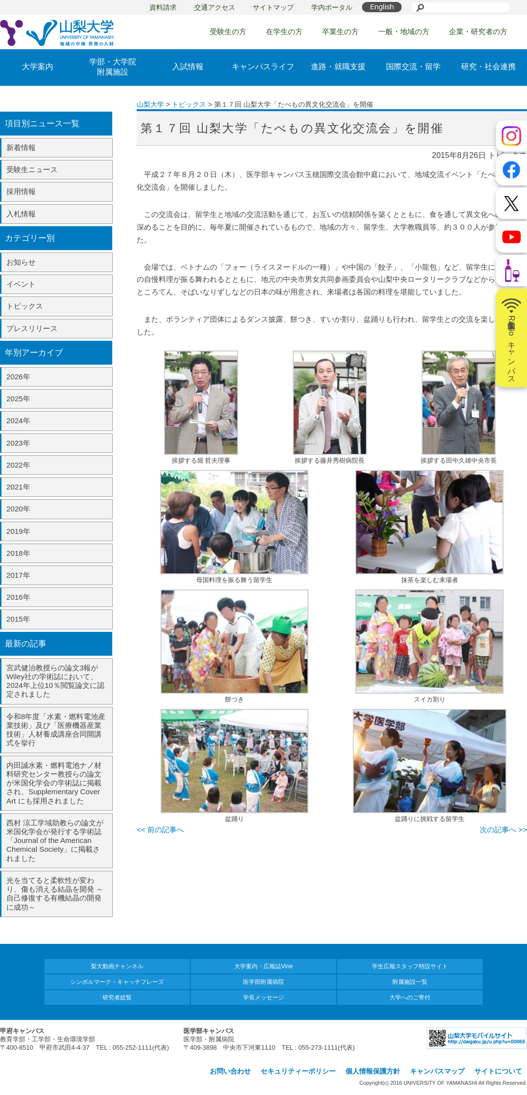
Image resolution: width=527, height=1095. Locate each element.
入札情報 (21, 214)
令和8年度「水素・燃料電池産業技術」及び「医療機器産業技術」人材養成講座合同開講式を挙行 (55, 729)
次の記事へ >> (503, 829)
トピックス (24, 306)
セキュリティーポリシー (298, 1071)
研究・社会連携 (488, 66)
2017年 (18, 575)
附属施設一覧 (409, 981)
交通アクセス (214, 7)
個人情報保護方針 (372, 1071)
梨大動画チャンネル (117, 966)
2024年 (18, 420)
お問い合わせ (230, 1071)
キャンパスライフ (263, 66)
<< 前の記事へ (160, 829)
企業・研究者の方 (478, 31)
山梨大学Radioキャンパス (511, 338)
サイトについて (498, 1071)
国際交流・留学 (413, 66)
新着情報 (21, 147)
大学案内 (37, 66)
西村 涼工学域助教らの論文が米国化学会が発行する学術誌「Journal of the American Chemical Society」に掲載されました (54, 840)
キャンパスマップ (437, 1071)
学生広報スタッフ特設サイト (410, 966)
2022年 (18, 465)
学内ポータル (331, 7)
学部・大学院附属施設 (112, 67)
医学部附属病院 (263, 981)
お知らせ (21, 262)
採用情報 (21, 191)
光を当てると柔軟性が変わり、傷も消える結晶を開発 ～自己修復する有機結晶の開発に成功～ (54, 893)
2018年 (18, 553)
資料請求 (163, 7)
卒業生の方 (340, 31)
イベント (21, 284)
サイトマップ (273, 7)
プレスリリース (32, 328)
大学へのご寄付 (409, 997)
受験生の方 (228, 31)
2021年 (18, 487)
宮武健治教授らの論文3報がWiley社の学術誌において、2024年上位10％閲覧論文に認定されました (55, 681)
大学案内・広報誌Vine (263, 966)
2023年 (18, 443)
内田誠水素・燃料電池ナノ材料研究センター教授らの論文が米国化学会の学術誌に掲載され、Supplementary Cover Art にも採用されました (53, 783)
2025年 (18, 398)
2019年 (18, 531)
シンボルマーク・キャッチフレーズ (117, 981)
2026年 (18, 376)
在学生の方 (284, 31)
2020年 (18, 509)
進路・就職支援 (338, 66)
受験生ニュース (32, 169)
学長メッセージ (263, 997)
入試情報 (187, 66)
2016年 (18, 597)
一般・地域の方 (403, 31)
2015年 (18, 619)
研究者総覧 (117, 997)
